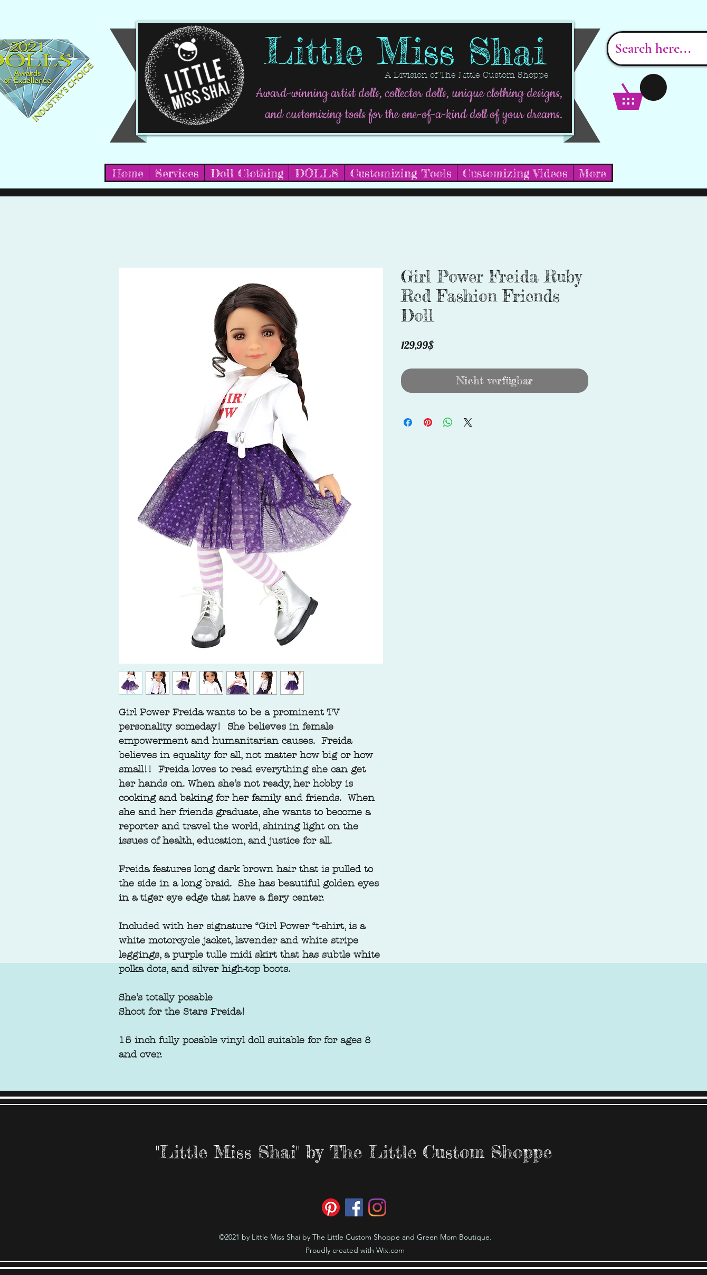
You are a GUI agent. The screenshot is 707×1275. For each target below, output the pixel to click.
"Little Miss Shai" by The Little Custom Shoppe (354, 1152)
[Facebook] (354, 1207)
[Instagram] (377, 1207)
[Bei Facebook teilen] (408, 422)
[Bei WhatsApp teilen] (448, 422)
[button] (640, 92)
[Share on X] (468, 422)
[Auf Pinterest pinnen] (428, 422)
